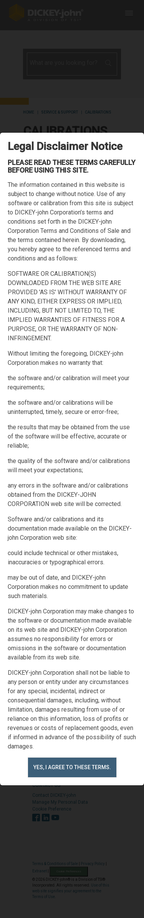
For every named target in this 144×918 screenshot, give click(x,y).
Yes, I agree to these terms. (72, 767)
